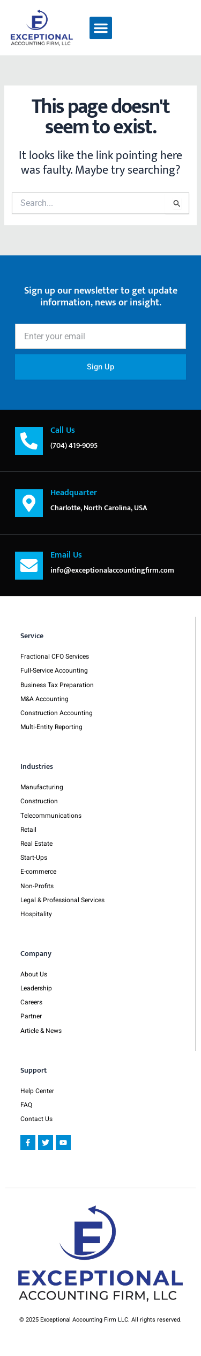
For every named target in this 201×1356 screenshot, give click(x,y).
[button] (101, 28)
